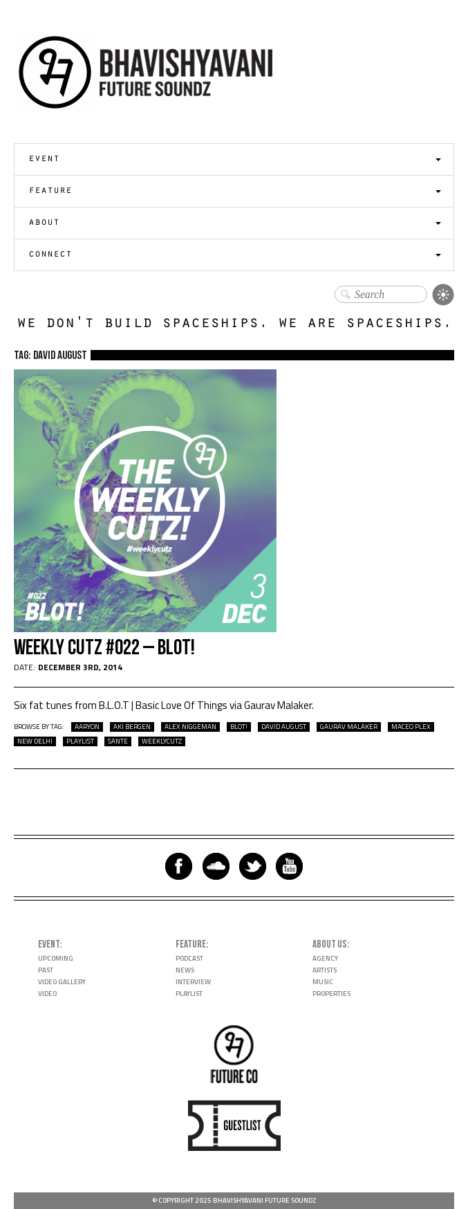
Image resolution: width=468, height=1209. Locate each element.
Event (43, 159)
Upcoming (55, 958)
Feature (50, 191)
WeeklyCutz (162, 741)
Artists (324, 970)
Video (47, 993)
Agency (325, 958)
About (43, 223)
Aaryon (87, 727)
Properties (331, 993)
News (185, 970)
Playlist (189, 993)
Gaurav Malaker (348, 727)
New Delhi (35, 741)
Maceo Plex (411, 727)
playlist (80, 741)
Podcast (189, 958)
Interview (193, 982)
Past (45, 970)
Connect (50, 255)
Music (322, 982)
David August (283, 727)
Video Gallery (62, 982)
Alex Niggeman (190, 727)
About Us (329, 944)
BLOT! (238, 727)
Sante (118, 741)
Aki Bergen (132, 727)
